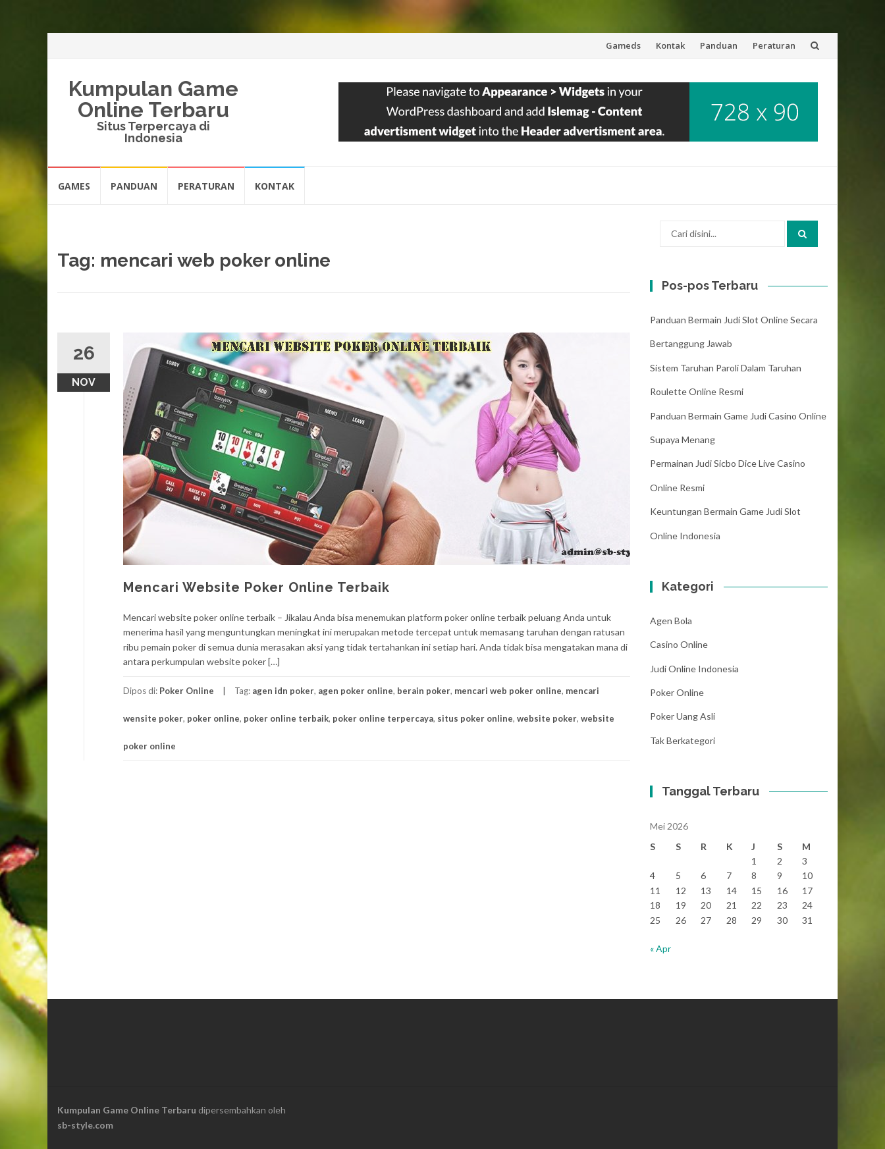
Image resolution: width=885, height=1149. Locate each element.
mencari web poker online (508, 690)
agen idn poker (283, 690)
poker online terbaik (286, 718)
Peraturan (774, 45)
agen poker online (355, 690)
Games (74, 186)
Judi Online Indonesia (694, 668)
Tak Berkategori (682, 740)
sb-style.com (85, 1125)
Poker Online (186, 690)
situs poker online (475, 718)
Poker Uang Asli (682, 716)
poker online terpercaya (383, 718)
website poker (547, 718)
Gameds (623, 45)
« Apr (660, 948)
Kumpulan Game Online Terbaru (153, 99)
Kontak (670, 45)
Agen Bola (671, 620)
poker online (213, 718)
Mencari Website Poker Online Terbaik (256, 587)
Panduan (719, 45)
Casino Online (679, 644)
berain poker (423, 690)
